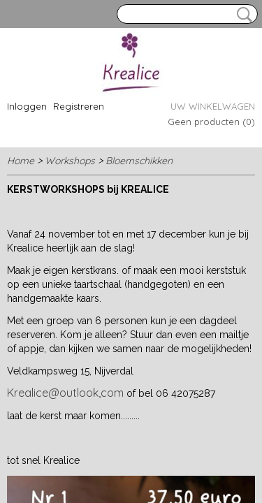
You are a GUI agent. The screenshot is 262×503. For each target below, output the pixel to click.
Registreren (78, 106)
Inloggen (27, 106)
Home (20, 160)
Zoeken (241, 14)
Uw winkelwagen (212, 106)
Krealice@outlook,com (65, 393)
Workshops (70, 160)
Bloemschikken (139, 160)
